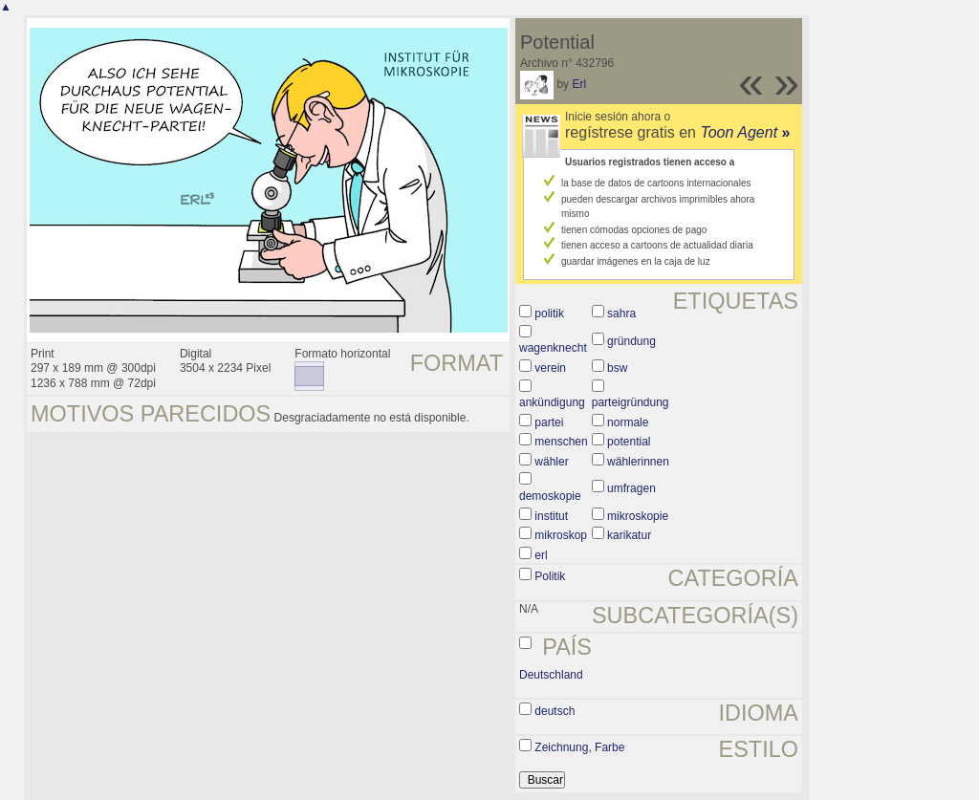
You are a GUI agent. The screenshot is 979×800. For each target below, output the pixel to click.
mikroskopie (637, 516)
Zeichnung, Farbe (579, 747)
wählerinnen (638, 461)
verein (550, 368)
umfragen (631, 488)
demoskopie (550, 496)
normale (627, 422)
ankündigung (552, 402)
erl (540, 555)
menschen (560, 441)
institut (551, 516)
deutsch (554, 711)
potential (628, 441)
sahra (621, 313)
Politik (549, 576)
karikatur (629, 535)
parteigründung (630, 402)
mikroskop (560, 535)
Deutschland (551, 674)
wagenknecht (553, 348)
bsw (617, 368)
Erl (579, 84)
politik (549, 313)
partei (548, 422)
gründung (631, 341)
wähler (551, 461)
